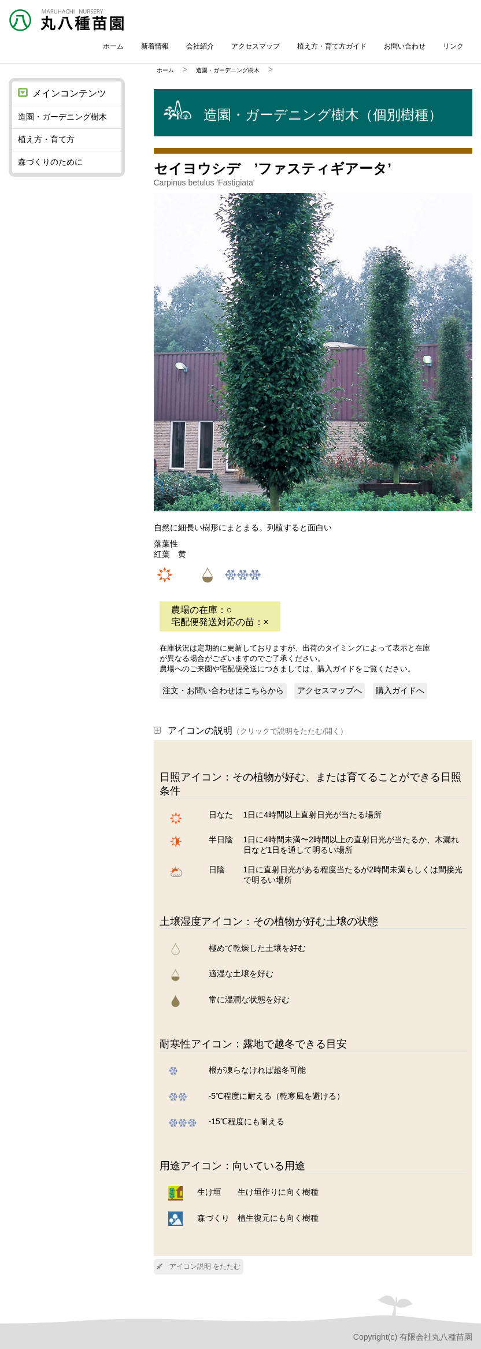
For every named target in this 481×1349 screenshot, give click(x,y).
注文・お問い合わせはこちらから (223, 690)
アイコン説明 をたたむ (198, 1266)
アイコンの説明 (250, 730)
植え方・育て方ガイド (332, 46)
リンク (453, 46)
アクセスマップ (255, 46)
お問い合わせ (405, 46)
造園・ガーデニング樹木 (228, 70)
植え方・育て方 (46, 139)
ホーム (113, 46)
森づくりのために (50, 161)
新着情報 (155, 46)
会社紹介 (200, 46)
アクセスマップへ (329, 690)
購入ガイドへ (400, 690)
